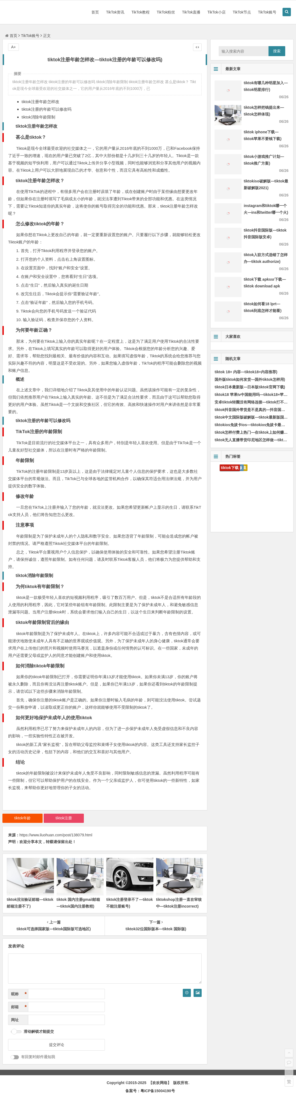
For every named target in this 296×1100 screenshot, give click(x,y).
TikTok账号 (267, 12)
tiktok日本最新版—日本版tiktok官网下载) (250, 387)
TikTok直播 (191, 12)
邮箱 (19, 1007)
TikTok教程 (140, 12)
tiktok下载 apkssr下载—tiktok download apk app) (265, 286)
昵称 (19, 994)
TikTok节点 (242, 12)
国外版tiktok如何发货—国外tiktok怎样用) (250, 379)
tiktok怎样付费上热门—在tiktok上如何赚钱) (252, 432)
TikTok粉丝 (166, 12)
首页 (95, 12)
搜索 (277, 51)
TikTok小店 (216, 12)
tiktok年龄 (22, 818)
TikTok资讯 (115, 12)
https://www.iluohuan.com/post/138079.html (55, 835)
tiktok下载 (230, 468)
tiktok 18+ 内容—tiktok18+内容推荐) (246, 372)
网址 (15, 1020)
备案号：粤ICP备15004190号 (150, 1091)
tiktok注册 (64, 818)
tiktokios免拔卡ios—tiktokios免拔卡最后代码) (254, 425)
